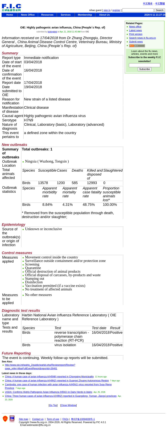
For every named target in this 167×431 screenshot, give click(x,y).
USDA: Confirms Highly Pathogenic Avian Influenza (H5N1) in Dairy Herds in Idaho (48, 392)
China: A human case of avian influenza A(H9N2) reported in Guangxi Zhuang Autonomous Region (57, 380)
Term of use (53, 419)
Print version (135, 34)
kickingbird (52, 32)
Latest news (135, 30)
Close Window (68, 405)
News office (135, 26)
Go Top (53, 405)
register (116, 10)
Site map (23, 419)
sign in (107, 10)
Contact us (37, 419)
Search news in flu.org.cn (142, 38)
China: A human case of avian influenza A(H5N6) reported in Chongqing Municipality (49, 376)
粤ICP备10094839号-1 (83, 419)
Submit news (136, 41)
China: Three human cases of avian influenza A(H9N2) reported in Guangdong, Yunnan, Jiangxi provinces (61, 396)
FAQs (65, 419)
